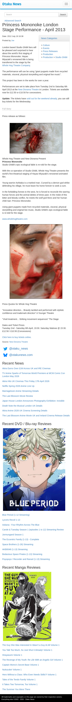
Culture (46, 45)
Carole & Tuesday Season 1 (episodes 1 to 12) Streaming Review (33, 529)
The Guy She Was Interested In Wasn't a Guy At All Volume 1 (30, 645)
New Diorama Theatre (28, 89)
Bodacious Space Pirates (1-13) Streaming (22, 554)
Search (63, 15)
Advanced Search (13, 20)
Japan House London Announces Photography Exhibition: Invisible (33, 401)
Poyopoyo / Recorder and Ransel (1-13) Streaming (26, 559)
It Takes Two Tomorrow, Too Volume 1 (20, 684)
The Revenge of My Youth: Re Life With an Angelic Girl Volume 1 (32, 660)
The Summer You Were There (16, 689)
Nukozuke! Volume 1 (12, 669)
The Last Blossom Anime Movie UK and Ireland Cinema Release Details (36, 415)
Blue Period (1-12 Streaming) (16, 515)
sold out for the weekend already (42, 98)
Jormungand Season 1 (12, 534)
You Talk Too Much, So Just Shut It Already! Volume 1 (27, 650)
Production (48, 54)
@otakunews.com (21, 354)
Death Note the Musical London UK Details (22, 406)
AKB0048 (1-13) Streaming (15, 549)
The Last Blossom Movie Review (17, 396)
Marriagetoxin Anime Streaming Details (20, 391)
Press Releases (50, 51)
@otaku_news (18, 348)
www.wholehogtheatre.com (14, 219)
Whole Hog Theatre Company (16, 65)
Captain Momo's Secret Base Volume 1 (20, 665)
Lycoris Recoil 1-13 (11, 520)
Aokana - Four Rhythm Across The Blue (20, 525)
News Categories (49, 38)
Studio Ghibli (61, 57)
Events (46, 48)
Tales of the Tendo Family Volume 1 (19, 679)
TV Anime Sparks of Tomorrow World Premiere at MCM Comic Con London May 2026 (33, 374)
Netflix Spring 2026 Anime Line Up (18, 386)
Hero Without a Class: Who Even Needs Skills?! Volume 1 (29, 674)
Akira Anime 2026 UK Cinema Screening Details (24, 410)
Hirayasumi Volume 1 (12, 655)
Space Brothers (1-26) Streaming (17, 544)
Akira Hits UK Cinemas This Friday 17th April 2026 (25, 381)
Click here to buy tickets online (16, 337)
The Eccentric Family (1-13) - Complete (20, 539)
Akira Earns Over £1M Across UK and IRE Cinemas (26, 368)
